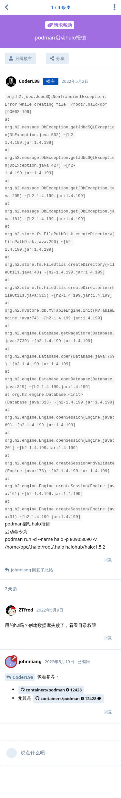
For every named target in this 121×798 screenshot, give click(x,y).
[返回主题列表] (6, 7)
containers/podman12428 (51, 690)
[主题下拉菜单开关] (114, 7)
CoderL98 (23, 677)
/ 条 (60, 7)
